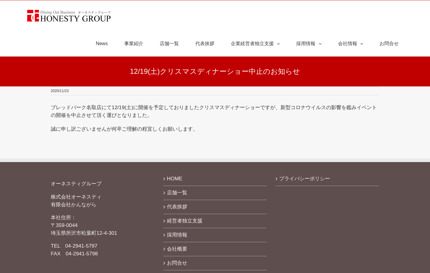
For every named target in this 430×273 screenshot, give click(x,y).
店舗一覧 (177, 193)
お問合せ (177, 263)
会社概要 (177, 249)
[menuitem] (105, 43)
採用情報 (177, 235)
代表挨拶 (177, 207)
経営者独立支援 (184, 221)
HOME (174, 179)
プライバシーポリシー (304, 179)
